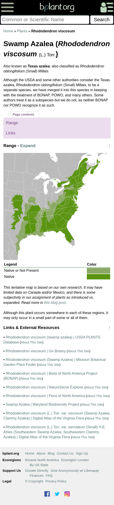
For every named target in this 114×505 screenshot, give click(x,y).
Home (8, 31)
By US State (39, 465)
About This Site (31, 342)
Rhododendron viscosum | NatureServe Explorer (45, 387)
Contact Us (65, 453)
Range (12, 123)
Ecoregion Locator (75, 460)
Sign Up (82, 453)
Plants (22, 31)
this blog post (54, 303)
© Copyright (34, 481)
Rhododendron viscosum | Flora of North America (45, 396)
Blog (51, 453)
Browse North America (42, 460)
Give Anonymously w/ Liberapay (75, 470)
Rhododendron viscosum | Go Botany (36, 351)
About (40, 453)
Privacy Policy (55, 481)
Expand (28, 145)
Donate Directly (37, 470)
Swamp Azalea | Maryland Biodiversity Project (42, 404)
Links (10, 133)
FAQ (49, 475)
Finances (37, 475)
